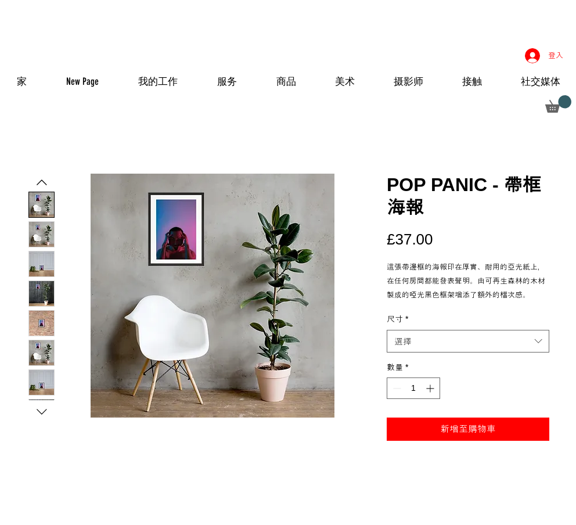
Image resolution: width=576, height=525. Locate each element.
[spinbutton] (413, 388)
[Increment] (431, 388)
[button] (558, 104)
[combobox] (468, 341)
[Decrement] (395, 388)
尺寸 (397, 318)
